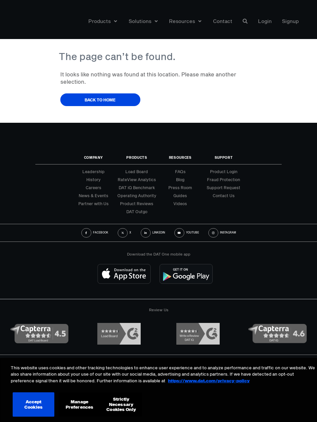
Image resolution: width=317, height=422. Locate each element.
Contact (222, 21)
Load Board (136, 171)
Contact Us (224, 195)
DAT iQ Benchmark (137, 187)
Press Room (180, 187)
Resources (185, 21)
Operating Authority (136, 195)
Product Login (223, 171)
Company (93, 157)
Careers (93, 187)
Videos (180, 203)
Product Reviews (136, 203)
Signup (290, 21)
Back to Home (100, 99)
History (93, 179)
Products (102, 21)
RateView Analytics (137, 179)
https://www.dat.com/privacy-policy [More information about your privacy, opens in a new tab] (209, 380)
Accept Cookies (33, 404)
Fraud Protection (223, 179)
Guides (180, 195)
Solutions (143, 21)
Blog (180, 179)
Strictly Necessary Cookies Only (121, 404)
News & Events (93, 195)
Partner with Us (93, 203)
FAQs (180, 171)
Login (265, 21)
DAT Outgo (136, 211)
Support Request (223, 187)
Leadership (93, 171)
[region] (158, 390)
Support (224, 157)
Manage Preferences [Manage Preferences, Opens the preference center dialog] (79, 404)
